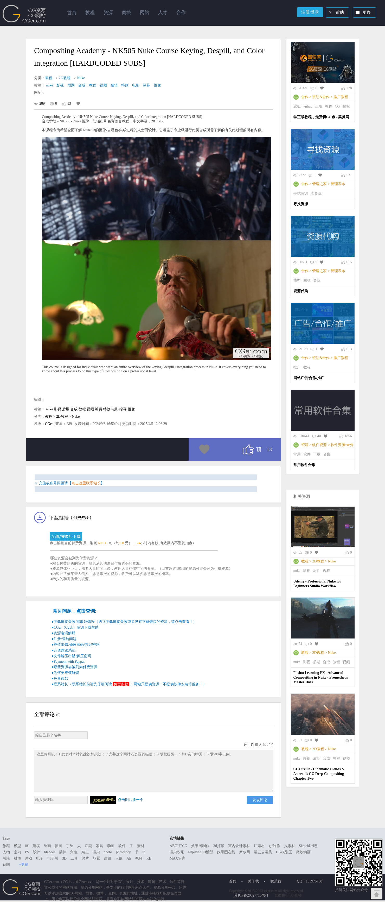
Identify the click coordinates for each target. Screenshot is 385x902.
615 (349, 262)
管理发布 (338, 184)
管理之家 (319, 184)
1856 (348, 436)
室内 (17, 852)
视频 (103, 85)
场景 (96, 858)
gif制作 (274, 846)
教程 (48, 78)
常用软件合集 (304, 465)
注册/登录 (310, 12)
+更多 (23, 865)
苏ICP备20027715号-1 (251, 895)
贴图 (6, 865)
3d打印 (218, 846)
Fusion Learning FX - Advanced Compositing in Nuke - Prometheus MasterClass (320, 677)
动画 (110, 846)
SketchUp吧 (308, 846)
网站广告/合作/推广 (309, 378)
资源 (316, 280)
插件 (62, 852)
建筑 (107, 858)
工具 (74, 858)
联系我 (275, 881)
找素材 (289, 846)
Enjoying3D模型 (200, 852)
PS (27, 852)
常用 (297, 454)
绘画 (47, 846)
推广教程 (340, 97)
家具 (99, 846)
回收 (307, 280)
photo (108, 852)
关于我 (253, 881)
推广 (297, 367)
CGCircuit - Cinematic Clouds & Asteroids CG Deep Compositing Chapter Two (319, 773)
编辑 (114, 85)
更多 (362, 13)
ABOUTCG (178, 846)
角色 (74, 852)
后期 (71, 85)
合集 (326, 454)
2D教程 (64, 78)
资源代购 (300, 291)
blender (49, 852)
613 (349, 349)
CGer (49, 424)
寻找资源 (300, 193)
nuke (49, 85)
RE (148, 858)
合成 (81, 85)
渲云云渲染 (263, 852)
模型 (297, 280)
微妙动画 (303, 852)
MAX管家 (177, 858)
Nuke (81, 78)
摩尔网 (244, 852)
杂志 (85, 852)
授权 (346, 106)
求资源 (316, 193)
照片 (85, 858)
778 (349, 88)
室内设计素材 (239, 846)
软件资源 (319, 445)
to (144, 852)
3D (64, 858)
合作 (305, 97)
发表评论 (260, 800)
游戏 (28, 858)
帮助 (335, 13)
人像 (119, 858)
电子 (39, 858)
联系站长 (61, 684)
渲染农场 (177, 852)
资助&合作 (321, 97)
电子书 (52, 858)
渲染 (96, 852)
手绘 (69, 846)
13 (69, 103)
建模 (36, 846)
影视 (60, 85)
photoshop (123, 852)
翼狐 (297, 106)
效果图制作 (200, 846)
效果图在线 (226, 852)
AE (128, 858)
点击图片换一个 (130, 800)
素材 (140, 846)
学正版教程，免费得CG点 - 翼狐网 (321, 117)
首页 (71, 12)
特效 (125, 85)
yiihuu (308, 106)
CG (337, 106)
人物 (6, 852)
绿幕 (146, 85)
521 (349, 175)
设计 (36, 852)
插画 (58, 846)
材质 (17, 858)
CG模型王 (284, 852)
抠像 (157, 85)
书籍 (6, 858)
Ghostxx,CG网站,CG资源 (24, 14)
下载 (316, 454)
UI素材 (259, 846)
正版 (318, 106)
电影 (135, 85)
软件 (307, 454)
